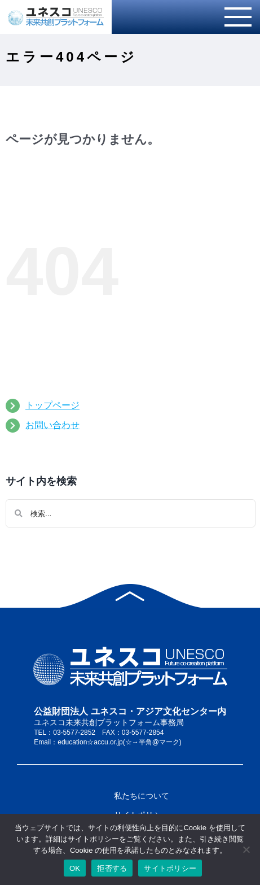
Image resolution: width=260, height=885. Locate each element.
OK (74, 868)
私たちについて (141, 795)
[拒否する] (246, 849)
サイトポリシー (170, 868)
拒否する (112, 868)
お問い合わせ (52, 425)
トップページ (52, 405)
